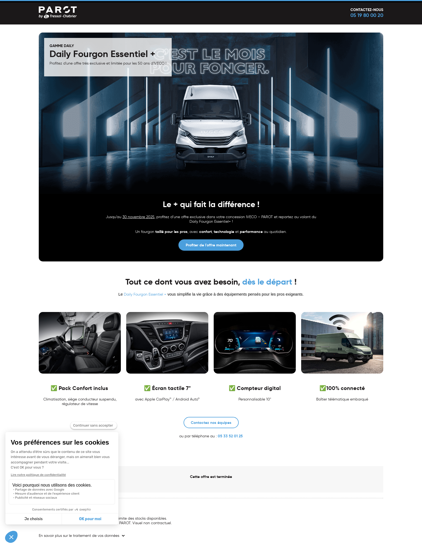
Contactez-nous (366, 9)
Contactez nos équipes (211, 422)
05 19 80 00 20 (366, 15)
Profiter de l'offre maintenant (211, 245)
